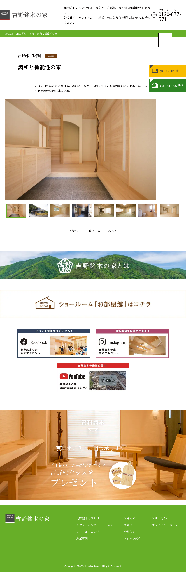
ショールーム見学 (87, 532)
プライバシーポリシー (166, 525)
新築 (51, 56)
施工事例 (82, 538)
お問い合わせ (160, 518)
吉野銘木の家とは (87, 518)
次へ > (112, 231)
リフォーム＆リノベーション (94, 525)
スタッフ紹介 (132, 538)
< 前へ (73, 231)
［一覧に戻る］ (93, 231)
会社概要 (129, 532)
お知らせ (129, 518)
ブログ (128, 525)
